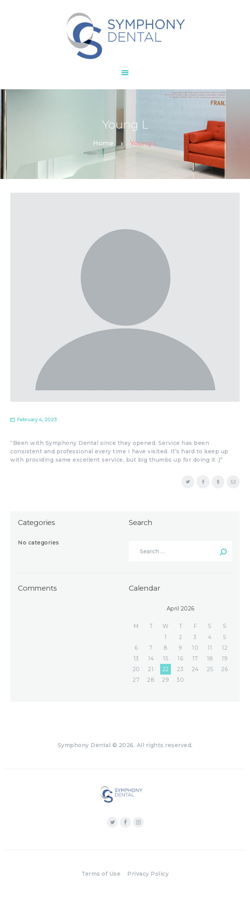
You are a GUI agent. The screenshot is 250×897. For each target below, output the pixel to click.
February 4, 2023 (37, 419)
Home (103, 143)
